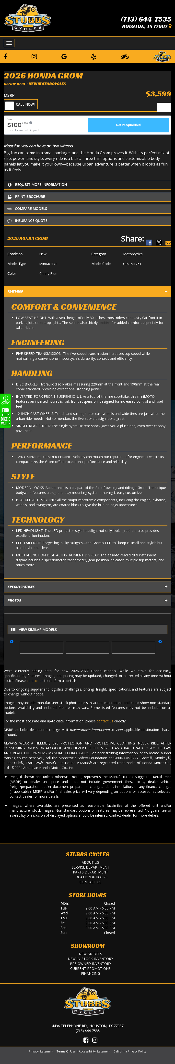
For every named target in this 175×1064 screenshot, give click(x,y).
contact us (35, 680)
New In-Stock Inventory (90, 958)
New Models (90, 953)
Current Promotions (90, 968)
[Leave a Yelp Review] (93, 56)
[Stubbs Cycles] (27, 17)
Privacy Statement (41, 1051)
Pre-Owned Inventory (90, 963)
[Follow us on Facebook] (5, 56)
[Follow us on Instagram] (34, 56)
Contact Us (90, 882)
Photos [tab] (87, 600)
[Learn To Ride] (125, 56)
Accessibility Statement (94, 1051)
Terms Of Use (66, 1051)
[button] (13, 645)
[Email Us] (168, 238)
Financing (90, 973)
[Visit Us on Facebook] (86, 1040)
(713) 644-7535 (146, 19)
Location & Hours (90, 877)
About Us (90, 862)
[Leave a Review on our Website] (162, 55)
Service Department (90, 867)
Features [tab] (87, 292)
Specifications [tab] (87, 587)
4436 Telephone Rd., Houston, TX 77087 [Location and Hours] (87, 1026)
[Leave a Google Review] (64, 56)
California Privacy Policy (130, 1051)
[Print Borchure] (87, 197)
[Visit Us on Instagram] (94, 1040)
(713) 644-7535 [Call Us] (88, 1030)
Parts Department (90, 872)
